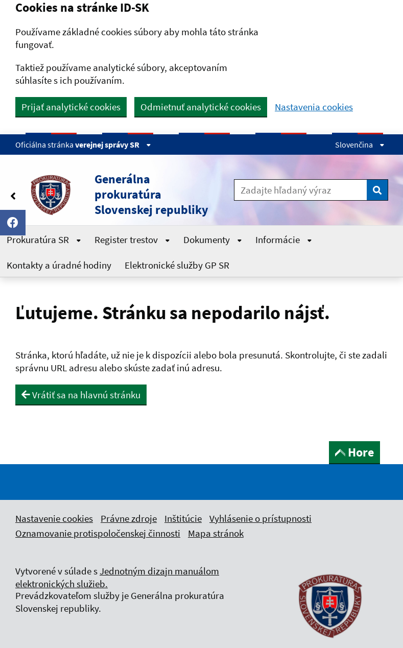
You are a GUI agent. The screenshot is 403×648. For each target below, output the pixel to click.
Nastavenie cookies (54, 518)
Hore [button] (354, 452)
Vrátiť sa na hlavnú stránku (80, 395)
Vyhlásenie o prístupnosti (260, 518)
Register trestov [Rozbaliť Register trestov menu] (132, 239)
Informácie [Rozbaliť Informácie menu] (283, 239)
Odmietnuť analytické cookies (200, 107)
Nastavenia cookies (314, 107)
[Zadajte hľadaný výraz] (300, 190)
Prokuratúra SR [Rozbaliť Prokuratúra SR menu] (44, 239)
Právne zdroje (129, 518)
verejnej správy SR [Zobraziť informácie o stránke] (113, 144)
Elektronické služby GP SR (177, 265)
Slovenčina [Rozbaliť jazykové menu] (360, 144)
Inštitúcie (183, 518)
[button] (117, 194)
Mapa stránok (216, 533)
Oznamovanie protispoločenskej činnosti (97, 533)
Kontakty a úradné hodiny (59, 265)
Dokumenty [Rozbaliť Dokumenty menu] (212, 239)
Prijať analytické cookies (71, 107)
